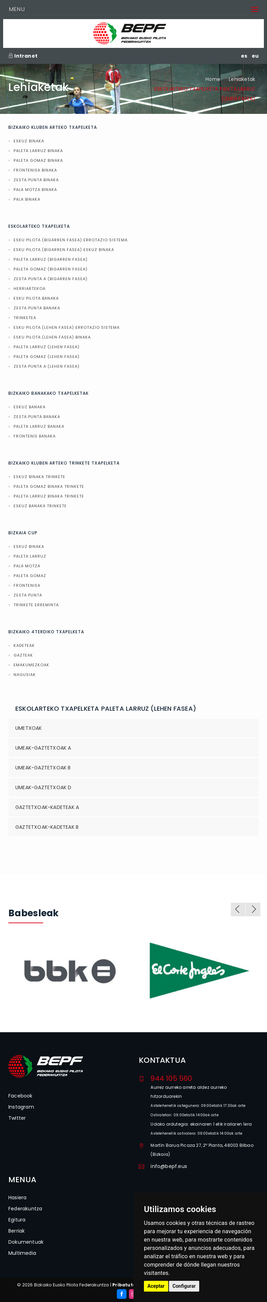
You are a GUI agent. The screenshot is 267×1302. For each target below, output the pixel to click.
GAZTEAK (23, 655)
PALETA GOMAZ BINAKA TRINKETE (49, 486)
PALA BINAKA (27, 199)
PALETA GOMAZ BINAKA (38, 160)
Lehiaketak (242, 79)
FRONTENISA (27, 585)
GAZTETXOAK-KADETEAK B (47, 827)
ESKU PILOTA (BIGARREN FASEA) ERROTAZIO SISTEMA (71, 240)
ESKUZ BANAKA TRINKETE (40, 506)
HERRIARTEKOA (30, 288)
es (244, 55)
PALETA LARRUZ (30, 556)
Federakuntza (25, 1208)
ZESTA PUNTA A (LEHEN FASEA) (47, 366)
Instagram (21, 1106)
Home (212, 79)
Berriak (16, 1230)
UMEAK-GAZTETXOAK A (43, 747)
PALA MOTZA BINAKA (35, 189)
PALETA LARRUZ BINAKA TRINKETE (49, 496)
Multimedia (22, 1253)
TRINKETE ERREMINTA (36, 605)
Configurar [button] (184, 1286)
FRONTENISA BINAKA (35, 170)
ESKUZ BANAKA (30, 407)
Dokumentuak (25, 1241)
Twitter (17, 1118)
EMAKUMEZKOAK (31, 665)
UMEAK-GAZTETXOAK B (43, 767)
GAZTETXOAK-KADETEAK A (47, 807)
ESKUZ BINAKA (29, 141)
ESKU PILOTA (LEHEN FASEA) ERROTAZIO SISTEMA (67, 327)
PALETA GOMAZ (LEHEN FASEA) (47, 356)
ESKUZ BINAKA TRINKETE (39, 476)
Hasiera (17, 1197)
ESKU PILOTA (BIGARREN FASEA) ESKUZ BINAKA (64, 249)
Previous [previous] (238, 909)
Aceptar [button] (156, 1286)
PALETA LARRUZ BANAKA (39, 426)
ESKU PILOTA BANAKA (36, 298)
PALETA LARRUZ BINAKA (38, 150)
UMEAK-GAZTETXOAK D (43, 787)
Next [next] (253, 909)
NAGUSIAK (25, 674)
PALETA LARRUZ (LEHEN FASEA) (47, 347)
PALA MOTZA (27, 566)
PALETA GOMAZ (30, 575)
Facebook (20, 1095)
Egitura (16, 1219)
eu (255, 55)
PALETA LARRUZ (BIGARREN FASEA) (51, 259)
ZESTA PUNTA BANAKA (37, 308)
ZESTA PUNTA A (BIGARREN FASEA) (51, 279)
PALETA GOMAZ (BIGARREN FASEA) (51, 269)
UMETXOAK (28, 728)
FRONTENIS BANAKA (35, 436)
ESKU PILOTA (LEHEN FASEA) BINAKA (52, 337)
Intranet (23, 55)
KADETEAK (24, 645)
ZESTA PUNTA (28, 595)
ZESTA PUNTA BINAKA (36, 180)
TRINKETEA (25, 317)
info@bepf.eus (169, 1166)
